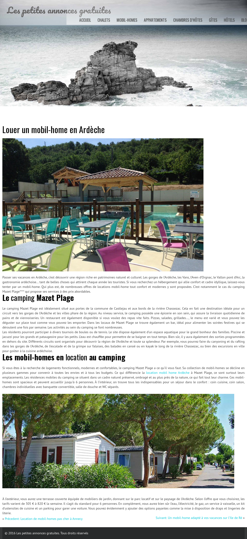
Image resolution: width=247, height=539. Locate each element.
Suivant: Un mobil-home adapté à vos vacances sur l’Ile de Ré (199, 518)
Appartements (155, 20)
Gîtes (213, 20)
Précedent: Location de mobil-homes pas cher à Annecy (44, 519)
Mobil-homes (127, 20)
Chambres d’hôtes (187, 20)
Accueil (85, 20)
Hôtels (229, 20)
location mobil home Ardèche (168, 373)
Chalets (103, 20)
